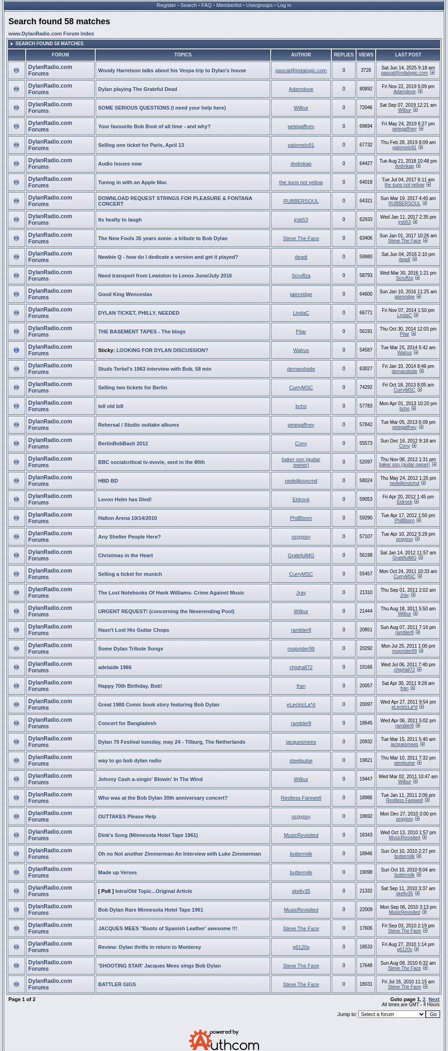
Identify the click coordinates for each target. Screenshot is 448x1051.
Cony (301, 443)
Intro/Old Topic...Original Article (153, 891)
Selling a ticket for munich (130, 574)
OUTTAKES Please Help (127, 816)
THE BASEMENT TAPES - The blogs (141, 331)
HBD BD (108, 481)
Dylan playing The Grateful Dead (137, 89)
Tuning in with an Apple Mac (132, 182)
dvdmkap (301, 163)
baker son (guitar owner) (301, 462)
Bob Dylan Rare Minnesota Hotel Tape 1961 (150, 910)
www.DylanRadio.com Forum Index (51, 33)
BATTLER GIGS (117, 984)
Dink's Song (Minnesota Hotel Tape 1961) (148, 835)
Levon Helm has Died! (125, 499)
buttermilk (301, 854)
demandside (301, 369)
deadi (301, 257)
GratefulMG (301, 555)
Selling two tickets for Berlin (132, 387)
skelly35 (301, 891)
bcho (301, 406)
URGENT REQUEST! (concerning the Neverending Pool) (166, 611)
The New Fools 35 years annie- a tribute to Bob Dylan (163, 238)
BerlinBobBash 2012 (123, 443)
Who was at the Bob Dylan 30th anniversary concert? (163, 798)
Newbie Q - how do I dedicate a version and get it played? (168, 257)
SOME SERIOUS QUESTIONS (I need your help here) (162, 108)
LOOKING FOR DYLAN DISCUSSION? (162, 350)
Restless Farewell (301, 798)
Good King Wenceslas (125, 294)
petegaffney (300, 126)
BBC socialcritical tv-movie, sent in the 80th (151, 462)
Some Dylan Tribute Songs (130, 648)
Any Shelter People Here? (129, 536)
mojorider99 (301, 648)
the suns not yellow (301, 182)
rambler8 (301, 630)
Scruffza (301, 275)
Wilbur (301, 108)
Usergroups (259, 5)
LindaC (301, 313)
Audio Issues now (120, 163)
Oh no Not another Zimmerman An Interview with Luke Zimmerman (179, 854)
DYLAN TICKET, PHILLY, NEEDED (138, 313)
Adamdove (301, 89)
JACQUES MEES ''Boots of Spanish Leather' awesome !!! (167, 928)
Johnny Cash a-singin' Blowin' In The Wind (150, 779)
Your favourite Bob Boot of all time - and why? (154, 126)
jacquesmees (301, 742)
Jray (301, 592)
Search (189, 5)
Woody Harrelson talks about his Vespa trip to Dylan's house (172, 70)
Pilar (301, 331)
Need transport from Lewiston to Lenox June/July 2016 (165, 275)
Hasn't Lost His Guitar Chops (133, 630)
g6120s (301, 947)
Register (166, 5)
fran (301, 686)
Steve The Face (301, 238)
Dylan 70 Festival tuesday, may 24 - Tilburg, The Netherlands (171, 742)
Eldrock (301, 499)
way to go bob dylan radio (129, 760)
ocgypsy (301, 536)
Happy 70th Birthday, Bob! (130, 686)
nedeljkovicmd (301, 481)
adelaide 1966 (115, 667)
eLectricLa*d (301, 704)
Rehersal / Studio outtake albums (138, 425)
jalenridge (301, 294)
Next (434, 999)
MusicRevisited (301, 835)
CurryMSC (301, 387)
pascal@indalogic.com (301, 70)
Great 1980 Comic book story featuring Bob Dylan (158, 704)
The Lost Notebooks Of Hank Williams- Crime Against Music (171, 592)
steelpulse (301, 760)
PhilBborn (301, 518)
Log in (284, 5)
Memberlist (229, 5)
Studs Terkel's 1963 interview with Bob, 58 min (154, 369)
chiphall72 (301, 667)
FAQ (207, 5)
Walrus (301, 350)
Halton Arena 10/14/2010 (127, 518)
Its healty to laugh (120, 219)
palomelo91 (301, 145)
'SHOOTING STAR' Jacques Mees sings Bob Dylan (159, 965)
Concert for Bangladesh (127, 723)
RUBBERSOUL (301, 201)
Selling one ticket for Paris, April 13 (141, 145)
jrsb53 (301, 219)
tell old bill (110, 406)
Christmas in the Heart (125, 555)
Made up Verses (117, 872)
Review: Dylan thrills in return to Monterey (149, 947)
